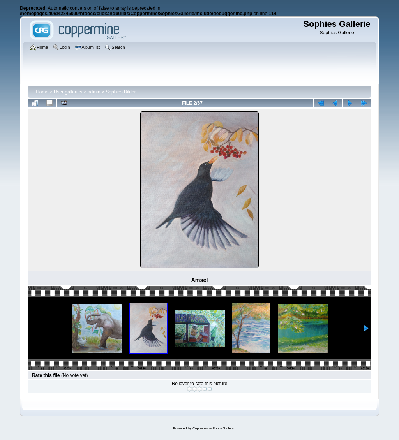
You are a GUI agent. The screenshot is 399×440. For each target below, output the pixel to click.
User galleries (68, 92)
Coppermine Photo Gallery (213, 428)
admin (94, 92)
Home (42, 92)
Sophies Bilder (121, 92)
